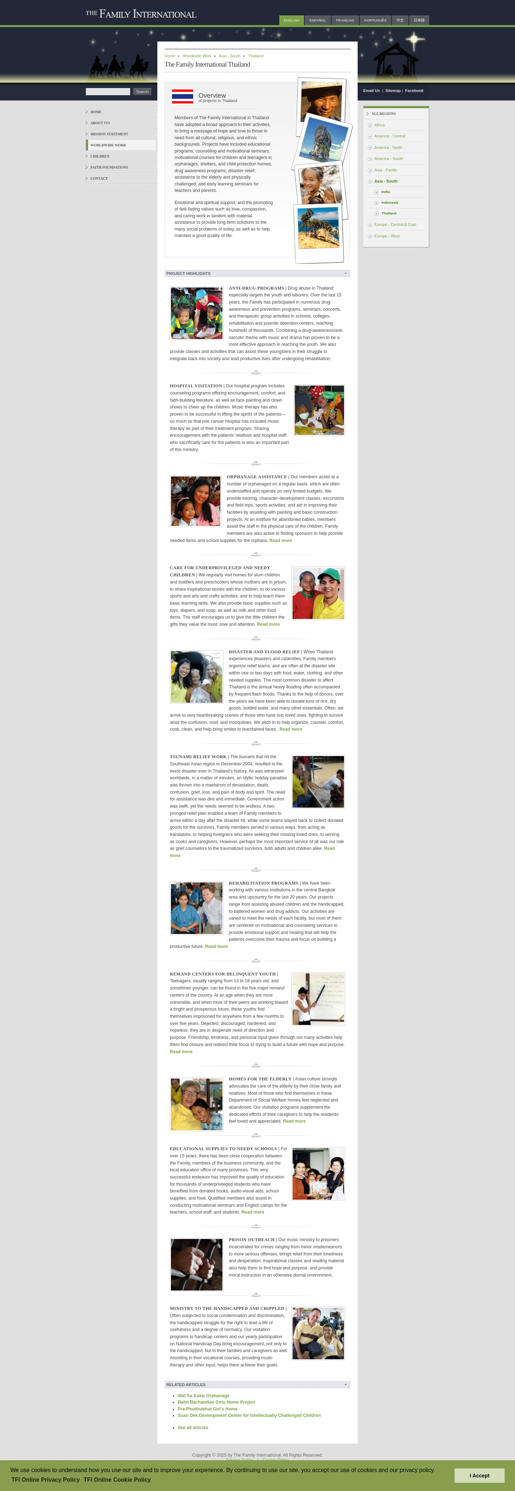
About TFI (100, 123)
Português (375, 20)
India (386, 192)
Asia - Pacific (385, 170)
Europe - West (387, 236)
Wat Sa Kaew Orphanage (204, 1395)
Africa (379, 125)
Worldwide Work (108, 145)
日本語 (419, 20)
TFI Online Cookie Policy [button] (117, 1480)
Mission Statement (109, 134)
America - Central (389, 136)
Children (99, 156)
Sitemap (393, 90)
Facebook (414, 90)
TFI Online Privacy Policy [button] (45, 1480)
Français (345, 20)
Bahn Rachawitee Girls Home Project (216, 1402)
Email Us (372, 90)
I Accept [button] (479, 1475)
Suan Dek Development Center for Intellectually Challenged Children (249, 1415)
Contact (99, 178)
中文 (400, 20)
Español (317, 20)
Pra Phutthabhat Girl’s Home (207, 1409)
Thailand (389, 213)
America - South (388, 158)
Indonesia (390, 202)
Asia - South (229, 56)
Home (96, 112)
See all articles (193, 1427)
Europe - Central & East (395, 224)
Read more (281, 540)
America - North (388, 147)
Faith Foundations (109, 167)
